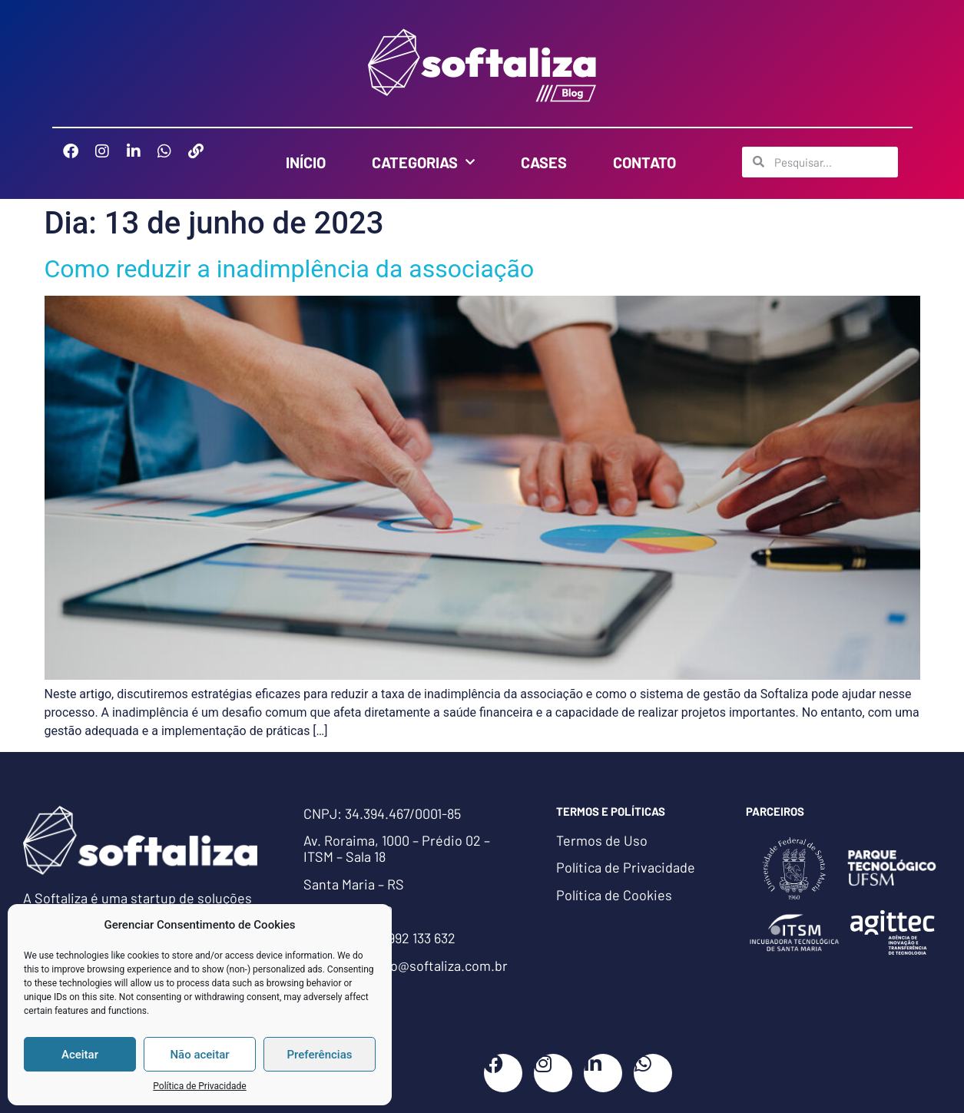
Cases (544, 162)
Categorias (423, 162)
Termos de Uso (602, 840)
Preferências (320, 1055)
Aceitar (79, 1055)
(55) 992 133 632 (409, 937)
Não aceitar (199, 1055)
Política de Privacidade (199, 1086)
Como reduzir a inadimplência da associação (290, 268)
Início (306, 162)
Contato (644, 162)
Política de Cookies (614, 894)
